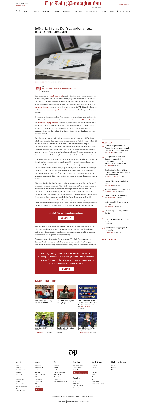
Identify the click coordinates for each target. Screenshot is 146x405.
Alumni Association (21, 370)
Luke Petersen (110, 152)
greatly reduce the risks (63, 110)
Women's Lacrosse (59, 372)
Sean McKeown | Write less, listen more (86, 329)
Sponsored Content (21, 386)
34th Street (78, 11)
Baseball (56, 365)
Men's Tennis (58, 374)
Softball (56, 367)
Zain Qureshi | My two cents (43, 329)
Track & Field (57, 379)
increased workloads (79, 120)
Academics (38, 365)
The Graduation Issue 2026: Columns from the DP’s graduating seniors (87, 302)
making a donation (72, 256)
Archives (18, 372)
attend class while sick (51, 200)
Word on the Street (98, 383)
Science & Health (40, 374)
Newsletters (124, 4)
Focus (94, 367)
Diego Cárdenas (41, 82)
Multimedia (95, 381)
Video (113, 370)
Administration (39, 367)
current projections (42, 107)
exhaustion (91, 120)
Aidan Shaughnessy (112, 176)
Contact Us (19, 374)
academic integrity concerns (48, 123)
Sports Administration (60, 381)
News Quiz (76, 383)
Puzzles (76, 378)
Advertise (18, 367)
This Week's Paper (20, 5)
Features (94, 365)
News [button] (27, 11)
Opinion (76, 362)
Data (36, 383)
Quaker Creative (20, 379)
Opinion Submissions (80, 373)
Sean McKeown (84, 332)
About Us (18, 365)
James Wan (109, 165)
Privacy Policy (19, 383)
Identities (38, 372)
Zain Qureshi (40, 332)
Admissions (38, 370)
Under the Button (91, 11)
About (18, 362)
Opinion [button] (45, 11)
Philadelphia (38, 379)
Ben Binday (40, 305)
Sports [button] (36, 11)
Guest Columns (77, 367)
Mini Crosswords (78, 385)
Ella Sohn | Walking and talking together (65, 301)
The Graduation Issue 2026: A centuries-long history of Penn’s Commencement (117, 172)
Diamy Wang (110, 215)
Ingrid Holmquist (85, 306)
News (37, 362)
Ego (93, 370)
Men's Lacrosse (58, 370)
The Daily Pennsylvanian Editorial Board (59, 89)
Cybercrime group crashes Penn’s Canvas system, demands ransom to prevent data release (117, 147)
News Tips (39, 389)
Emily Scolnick (110, 197)
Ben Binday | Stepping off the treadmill (43, 301)
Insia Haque (109, 206)
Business (37, 386)
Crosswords (76, 381)
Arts (93, 376)
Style (93, 379)
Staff (17, 388)
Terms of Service (20, 390)
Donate (112, 11)
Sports (56, 362)
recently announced (56, 96)
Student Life (38, 381)
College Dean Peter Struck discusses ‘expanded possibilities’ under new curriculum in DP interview (115, 160)
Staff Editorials (77, 370)
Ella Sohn (61, 305)
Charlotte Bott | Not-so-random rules (66, 329)
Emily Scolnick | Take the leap (116, 196)
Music (94, 374)
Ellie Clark (109, 185)
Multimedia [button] (67, 11)
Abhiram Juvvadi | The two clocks (117, 189)
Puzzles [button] (56, 11)
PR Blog (103, 11)
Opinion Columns (78, 365)
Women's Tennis (59, 376)
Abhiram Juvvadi (111, 191)
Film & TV (95, 372)
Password (76, 388)
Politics (37, 376)
